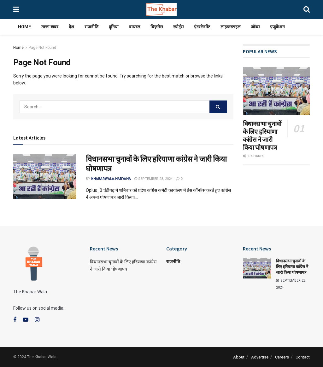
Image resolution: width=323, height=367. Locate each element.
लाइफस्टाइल (230, 26)
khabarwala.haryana (111, 179)
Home (24, 26)
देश (71, 26)
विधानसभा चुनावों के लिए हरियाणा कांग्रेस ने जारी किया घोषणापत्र (262, 135)
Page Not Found (42, 47)
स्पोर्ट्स (178, 26)
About (238, 357)
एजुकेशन (277, 26)
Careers (282, 357)
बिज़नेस (156, 26)
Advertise (259, 357)
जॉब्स (255, 26)
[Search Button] (218, 106)
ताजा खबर (49, 26)
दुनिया (114, 26)
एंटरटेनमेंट (202, 26)
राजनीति (91, 26)
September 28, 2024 (153, 179)
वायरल (134, 26)
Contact (303, 357)
